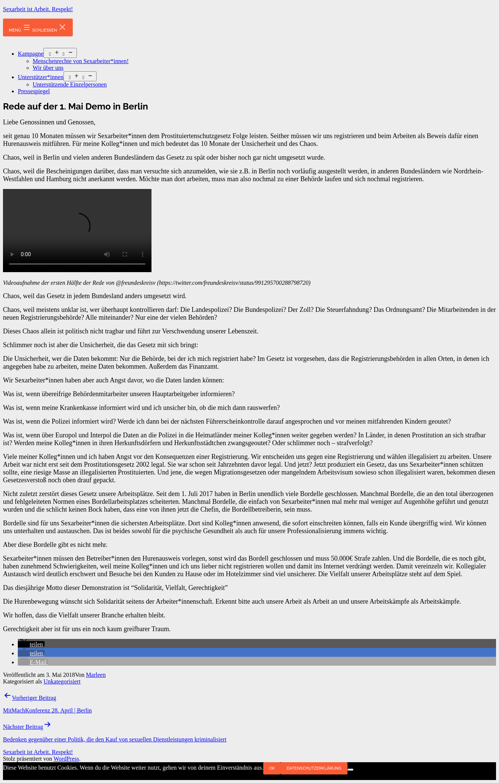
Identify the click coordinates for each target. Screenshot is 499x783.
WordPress (66, 759)
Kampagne (30, 53)
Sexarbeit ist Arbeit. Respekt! (38, 9)
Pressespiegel (34, 91)
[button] (31, 644)
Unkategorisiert (62, 681)
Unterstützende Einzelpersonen (70, 84)
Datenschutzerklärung (314, 768)
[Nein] (350, 770)
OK (272, 768)
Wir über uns (48, 68)
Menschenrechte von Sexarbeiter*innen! (81, 61)
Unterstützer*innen (40, 77)
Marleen (95, 675)
